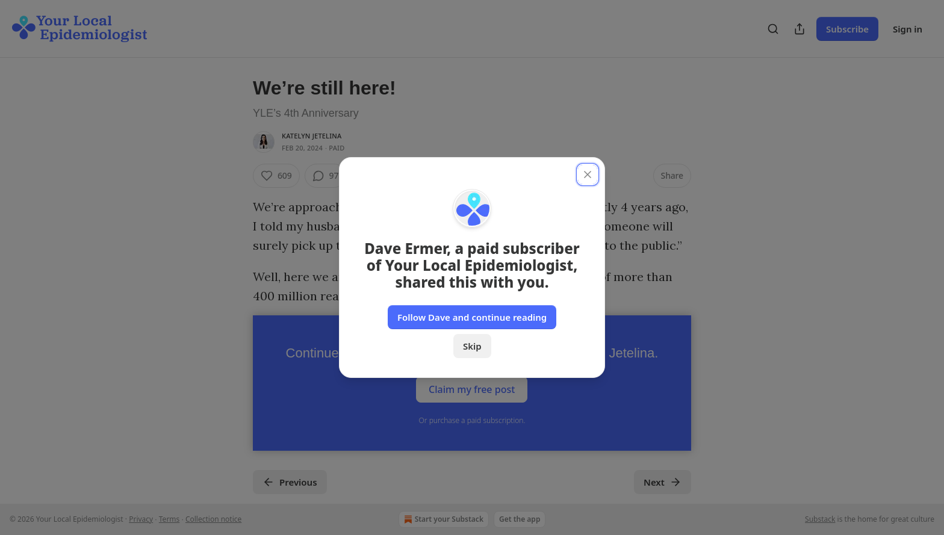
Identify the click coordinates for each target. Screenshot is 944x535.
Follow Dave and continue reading (472, 317)
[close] (587, 174)
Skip (472, 346)
